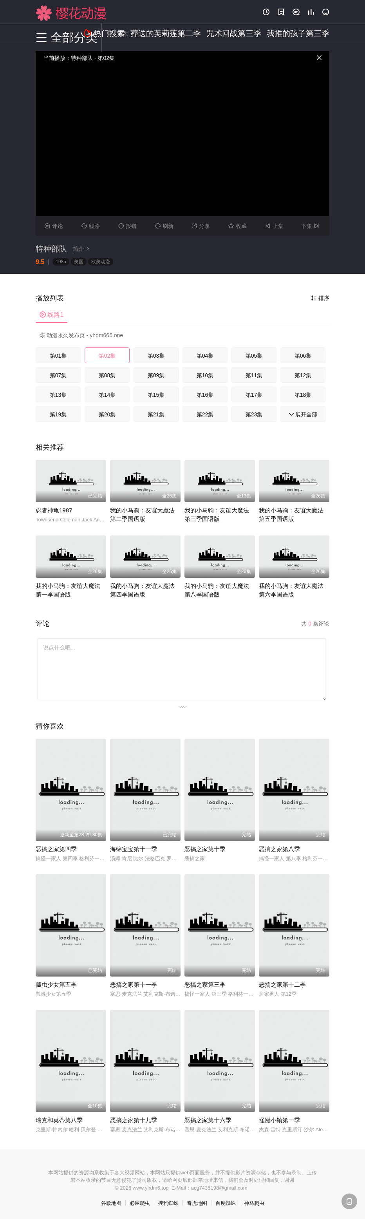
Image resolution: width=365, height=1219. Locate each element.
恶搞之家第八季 (279, 849)
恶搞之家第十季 (205, 849)
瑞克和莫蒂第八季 (59, 1120)
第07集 (58, 375)
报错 (127, 226)
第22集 (205, 414)
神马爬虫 (254, 1203)
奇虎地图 (197, 1203)
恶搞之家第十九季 (133, 1120)
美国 (78, 261)
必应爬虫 (140, 1203)
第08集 (107, 375)
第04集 (205, 356)
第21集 (156, 414)
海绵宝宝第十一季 (133, 849)
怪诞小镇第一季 (279, 1120)
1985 (61, 261)
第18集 (303, 395)
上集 (274, 226)
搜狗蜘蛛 (168, 1203)
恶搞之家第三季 (205, 984)
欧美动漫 (100, 261)
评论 (54, 226)
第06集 (303, 356)
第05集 (254, 356)
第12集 (303, 375)
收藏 (237, 226)
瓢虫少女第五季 (56, 984)
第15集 (156, 395)
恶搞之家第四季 (56, 849)
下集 (311, 226)
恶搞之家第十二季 (282, 984)
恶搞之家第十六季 (207, 1120)
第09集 (156, 375)
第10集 (205, 375)
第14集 (107, 395)
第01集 (58, 356)
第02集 (107, 356)
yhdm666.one (106, 335)
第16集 (205, 395)
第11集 (254, 375)
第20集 (107, 414)
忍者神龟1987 (54, 510)
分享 (201, 226)
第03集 (156, 356)
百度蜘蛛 (225, 1203)
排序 (320, 298)
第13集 (58, 395)
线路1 (51, 314)
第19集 (58, 414)
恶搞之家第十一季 (133, 984)
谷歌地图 (111, 1203)
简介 (82, 249)
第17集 (254, 395)
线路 (90, 226)
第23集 (254, 414)
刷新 (164, 226)
